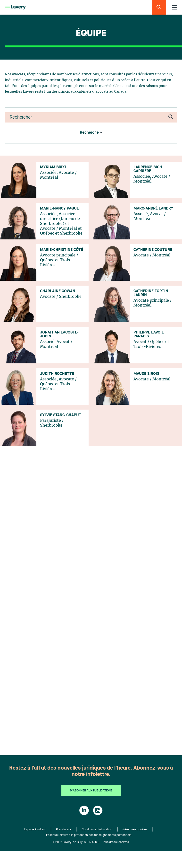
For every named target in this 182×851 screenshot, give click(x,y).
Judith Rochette (57, 374)
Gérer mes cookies (135, 829)
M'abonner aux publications (91, 790)
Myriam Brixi (53, 167)
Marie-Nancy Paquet (60, 209)
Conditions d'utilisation (97, 829)
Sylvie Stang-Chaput (60, 415)
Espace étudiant (35, 829)
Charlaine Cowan (57, 291)
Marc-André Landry (153, 209)
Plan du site (63, 829)
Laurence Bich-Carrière (148, 169)
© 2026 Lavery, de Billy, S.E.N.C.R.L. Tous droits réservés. (91, 842)
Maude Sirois (146, 374)
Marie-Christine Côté (61, 250)
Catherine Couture (152, 250)
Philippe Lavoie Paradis (148, 334)
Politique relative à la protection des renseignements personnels (88, 835)
